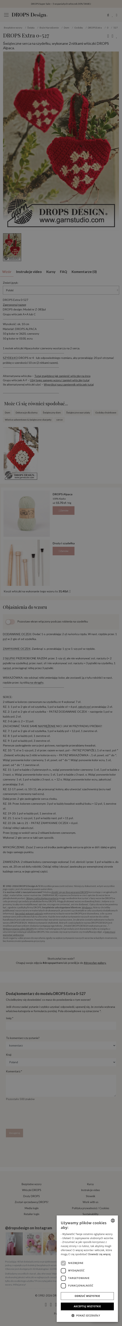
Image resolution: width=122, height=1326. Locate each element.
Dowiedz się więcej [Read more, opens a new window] (99, 1254)
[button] (87, 1315)
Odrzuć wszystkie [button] (87, 1296)
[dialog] (87, 1268)
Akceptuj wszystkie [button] (87, 1306)
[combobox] (113, 1221)
